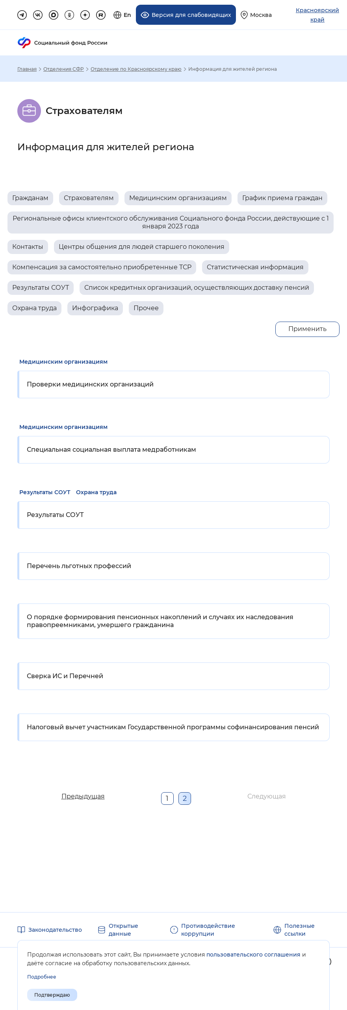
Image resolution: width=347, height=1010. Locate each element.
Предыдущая (83, 796)
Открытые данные (123, 929)
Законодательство (55, 929)
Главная (27, 69)
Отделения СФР (63, 69)
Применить (307, 329)
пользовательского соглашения (253, 954)
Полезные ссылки (299, 929)
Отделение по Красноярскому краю (136, 69)
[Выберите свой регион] (256, 15)
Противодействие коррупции (208, 929)
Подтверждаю (52, 995)
